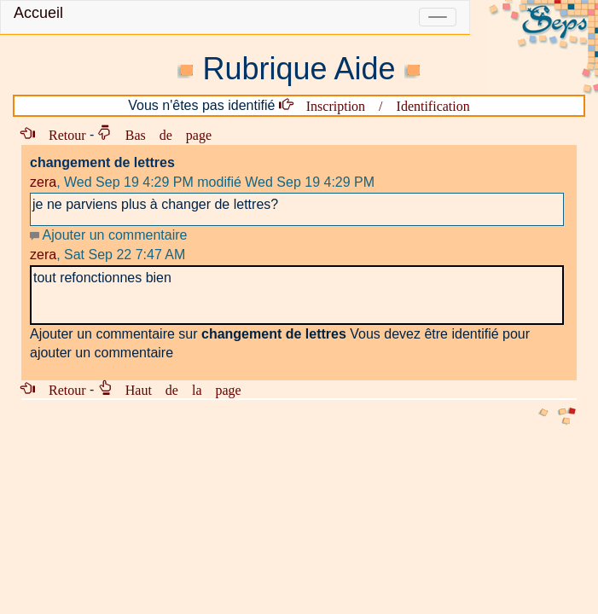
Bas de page (162, 134)
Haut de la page (176, 389)
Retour (60, 134)
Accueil (38, 12)
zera (43, 182)
